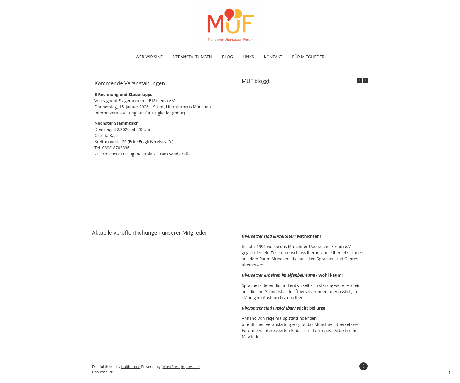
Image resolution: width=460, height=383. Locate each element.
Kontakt (273, 56)
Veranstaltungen (192, 56)
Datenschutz (102, 372)
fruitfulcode (130, 366)
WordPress (171, 366)
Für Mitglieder (308, 56)
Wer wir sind (149, 56)
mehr (178, 113)
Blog (227, 56)
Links (248, 56)
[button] (365, 80)
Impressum (190, 366)
